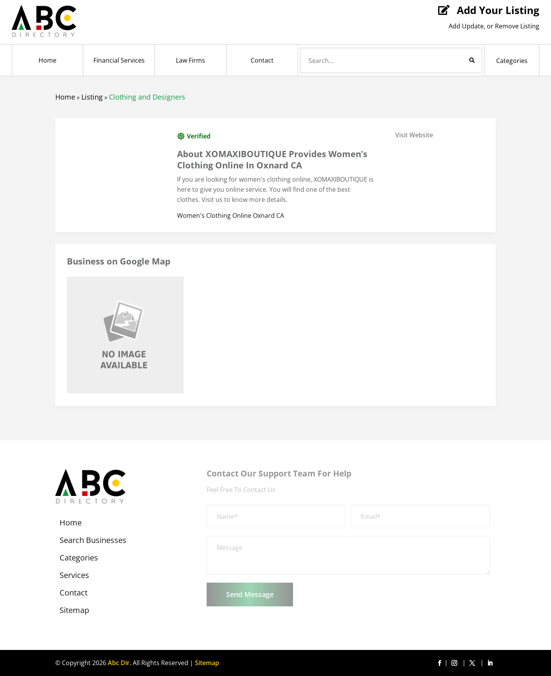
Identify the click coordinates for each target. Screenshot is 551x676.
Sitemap (74, 611)
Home (47, 60)
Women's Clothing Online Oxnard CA (230, 215)
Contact (262, 60)
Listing (92, 97)
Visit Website (414, 135)
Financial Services (119, 60)
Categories (512, 60)
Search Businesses (93, 541)
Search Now (458, 60)
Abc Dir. (119, 662)
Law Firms (190, 60)
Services (74, 576)
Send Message (250, 594)
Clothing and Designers (147, 97)
